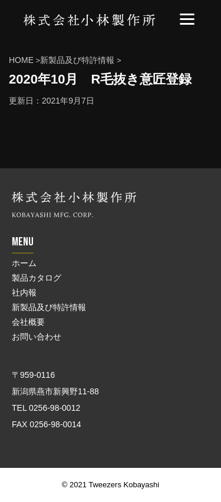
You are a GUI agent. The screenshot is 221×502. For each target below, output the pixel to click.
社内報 (24, 292)
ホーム (24, 263)
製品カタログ (36, 277)
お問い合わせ (36, 336)
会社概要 (28, 322)
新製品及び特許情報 (49, 307)
